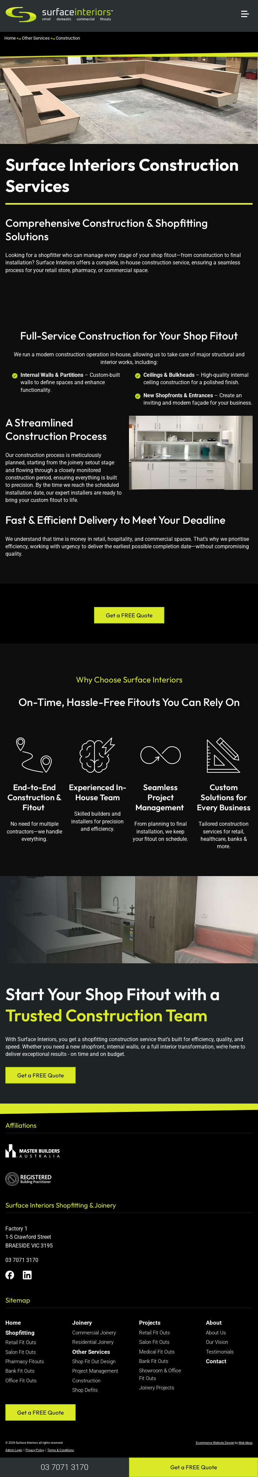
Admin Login (13, 1450)
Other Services (36, 38)
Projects (150, 1322)
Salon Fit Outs (20, 1352)
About (214, 1322)
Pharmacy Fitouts (24, 1362)
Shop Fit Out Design (94, 1362)
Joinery (82, 1322)
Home (10, 38)
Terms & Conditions (60, 1450)
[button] (248, 6)
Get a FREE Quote (193, 1467)
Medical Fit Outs (157, 1352)
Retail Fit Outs (20, 1342)
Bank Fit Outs (20, 1371)
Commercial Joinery (94, 1333)
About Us (216, 1333)
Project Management (95, 1371)
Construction (68, 38)
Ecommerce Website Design (215, 1442)
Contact (216, 1361)
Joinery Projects (156, 1388)
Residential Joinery (93, 1342)
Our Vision (217, 1342)
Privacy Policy (35, 1450)
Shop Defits (85, 1390)
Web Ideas (246, 1442)
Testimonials (220, 1352)
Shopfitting (20, 1332)
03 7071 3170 (64, 1467)
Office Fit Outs (21, 1381)
